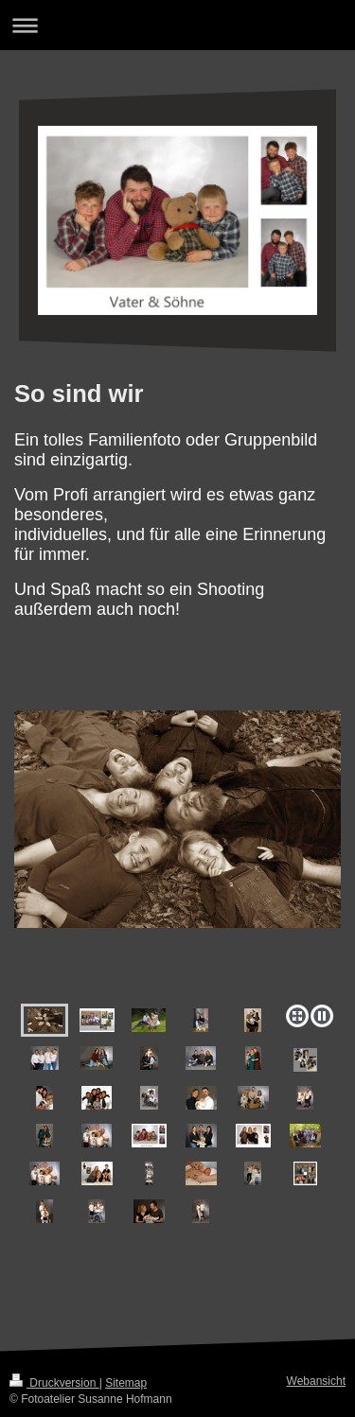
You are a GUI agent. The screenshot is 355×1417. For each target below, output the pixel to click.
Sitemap (126, 1383)
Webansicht (316, 1381)
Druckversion (54, 1383)
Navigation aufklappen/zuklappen (177, 25)
